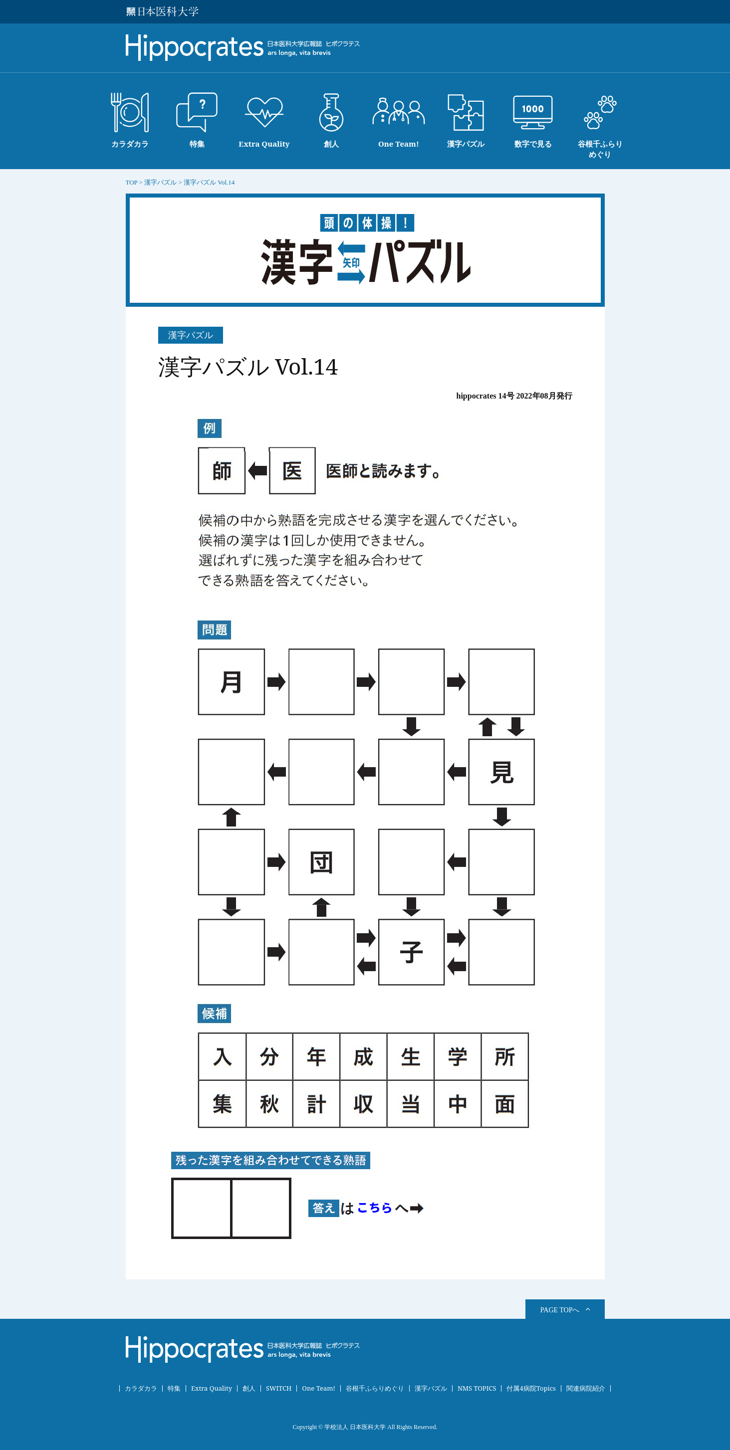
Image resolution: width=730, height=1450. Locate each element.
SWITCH (278, 1388)
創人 (249, 1388)
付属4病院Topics (531, 1388)
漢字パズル (431, 1388)
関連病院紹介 (585, 1388)
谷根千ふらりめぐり (375, 1388)
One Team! (318, 1388)
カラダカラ (141, 1388)
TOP (132, 182)
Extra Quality (211, 1388)
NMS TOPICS (477, 1388)
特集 (174, 1388)
